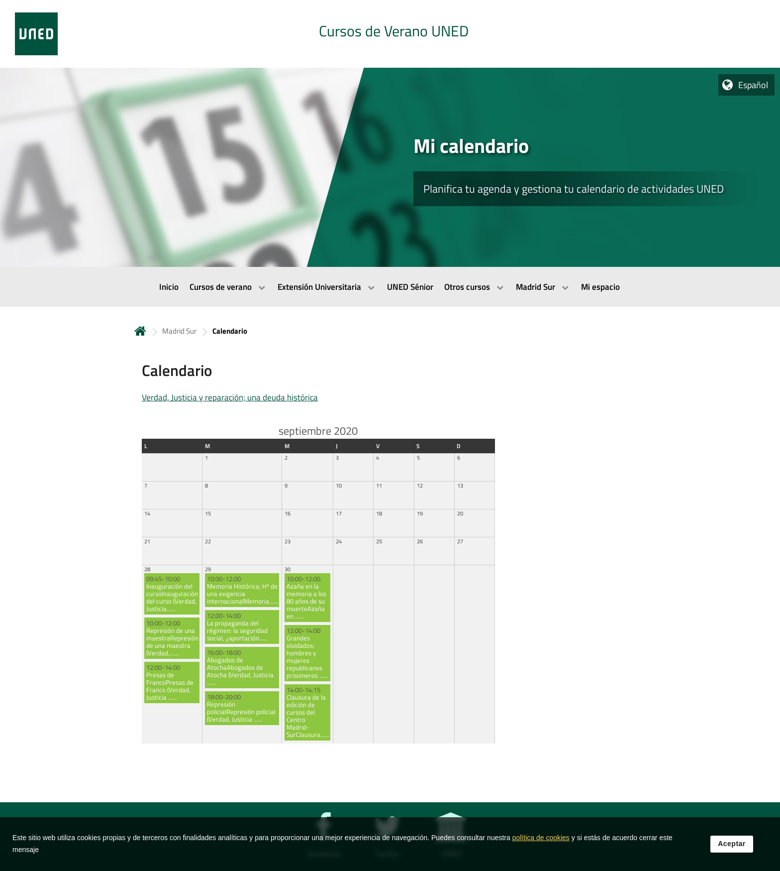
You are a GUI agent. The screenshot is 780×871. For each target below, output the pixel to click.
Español (753, 85)
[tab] (390, 34)
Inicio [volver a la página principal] (140, 331)
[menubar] (390, 287)
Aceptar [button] (732, 848)
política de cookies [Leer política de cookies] (541, 842)
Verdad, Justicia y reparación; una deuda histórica (230, 397)
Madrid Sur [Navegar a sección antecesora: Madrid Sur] (179, 331)
